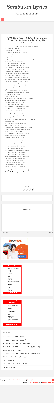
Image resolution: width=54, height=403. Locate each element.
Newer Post (4, 233)
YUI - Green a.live (9, 360)
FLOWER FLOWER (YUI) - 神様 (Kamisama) (16, 343)
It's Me (24, 380)
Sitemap (34, 380)
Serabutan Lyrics (27, 6)
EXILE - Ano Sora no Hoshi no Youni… (15, 364)
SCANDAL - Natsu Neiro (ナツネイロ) (15, 357)
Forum (29, 380)
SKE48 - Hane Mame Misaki (12, 350)
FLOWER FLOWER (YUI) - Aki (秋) (13, 337)
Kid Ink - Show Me (9, 367)
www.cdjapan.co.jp (12, 292)
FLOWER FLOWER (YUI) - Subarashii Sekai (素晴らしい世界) (22, 347)
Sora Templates (34, 382)
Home (27, 233)
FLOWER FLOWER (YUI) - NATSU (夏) (15, 340)
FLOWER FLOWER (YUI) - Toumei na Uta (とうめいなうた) (22, 353)
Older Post (50, 233)
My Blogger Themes (48, 382)
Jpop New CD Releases (12, 266)
